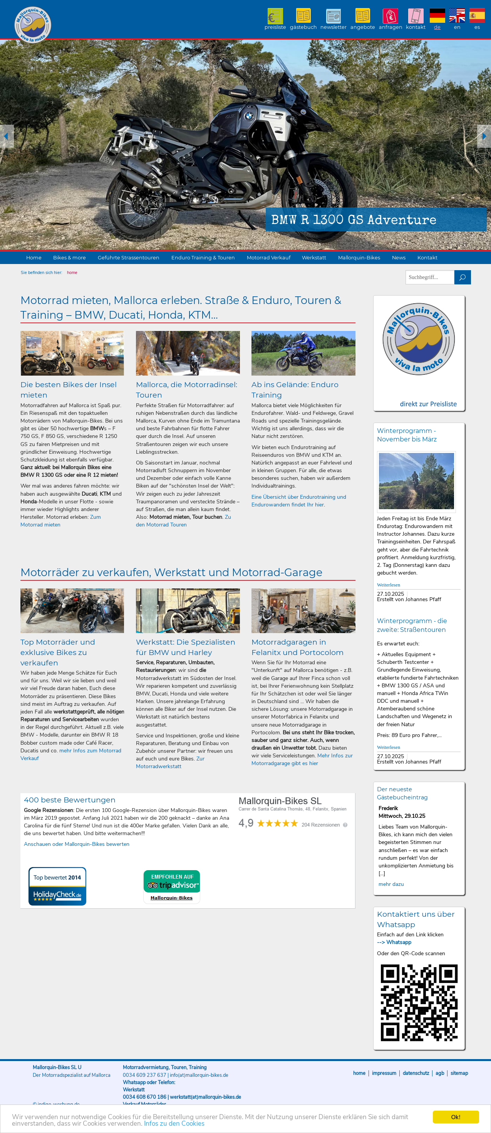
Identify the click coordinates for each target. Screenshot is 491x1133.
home (72, 273)
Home (34, 258)
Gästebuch (303, 27)
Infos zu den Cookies (174, 1124)
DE (437, 27)
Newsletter (333, 27)
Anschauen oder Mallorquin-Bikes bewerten (76, 844)
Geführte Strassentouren (128, 258)
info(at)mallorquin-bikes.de (199, 1075)
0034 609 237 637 (144, 1075)
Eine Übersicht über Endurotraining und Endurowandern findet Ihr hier (298, 500)
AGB (440, 1073)
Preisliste (275, 27)
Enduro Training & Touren (203, 258)
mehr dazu (391, 884)
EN (457, 27)
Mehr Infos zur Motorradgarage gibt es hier (302, 759)
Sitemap (459, 1073)
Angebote (362, 27)
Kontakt (416, 27)
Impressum (384, 1073)
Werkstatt (314, 258)
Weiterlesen (388, 585)
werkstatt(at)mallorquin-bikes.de (205, 1097)
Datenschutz (416, 1073)
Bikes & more (69, 258)
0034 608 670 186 (144, 1097)
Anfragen (390, 27)
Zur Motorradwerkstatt (170, 762)
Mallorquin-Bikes (77, 25)
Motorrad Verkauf (268, 258)
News (399, 258)
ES (477, 27)
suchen (462, 277)
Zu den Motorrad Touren (183, 520)
